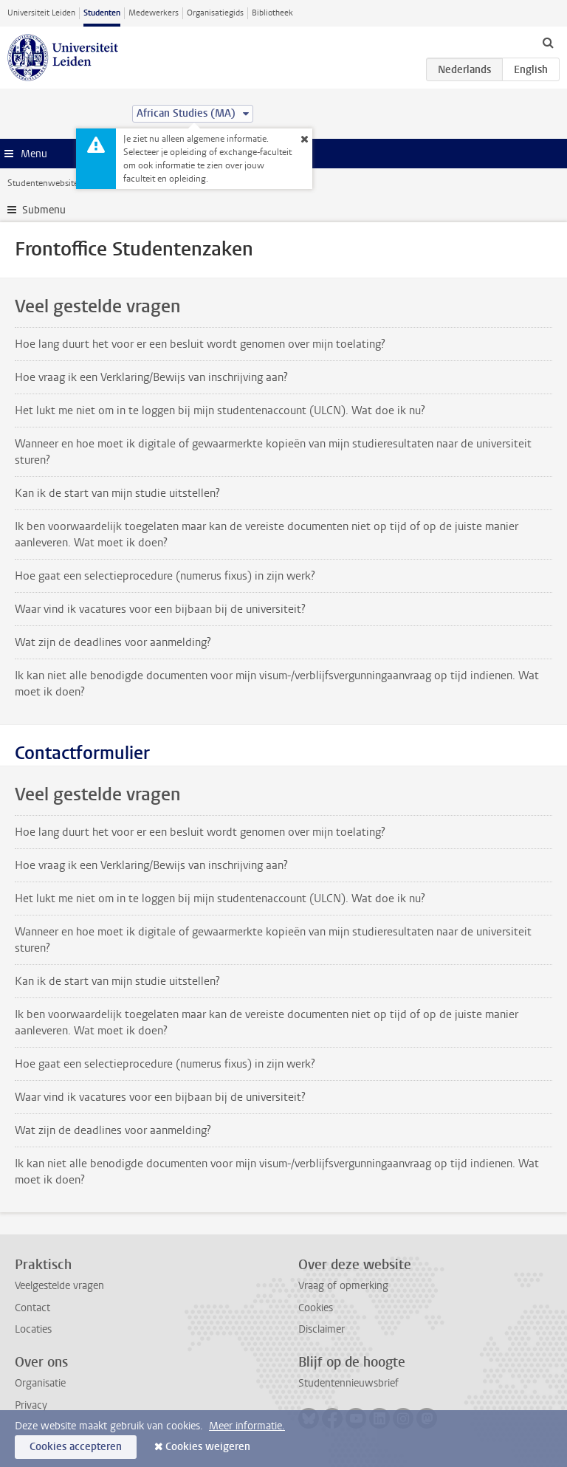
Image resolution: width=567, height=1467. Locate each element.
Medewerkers (153, 12)
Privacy (31, 1405)
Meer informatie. (247, 1426)
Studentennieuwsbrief (348, 1383)
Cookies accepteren (76, 1447)
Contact (32, 1308)
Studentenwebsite (42, 183)
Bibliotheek (272, 12)
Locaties (33, 1329)
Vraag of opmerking (343, 1286)
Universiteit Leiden (41, 12)
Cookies (315, 1308)
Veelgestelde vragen (59, 1286)
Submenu (44, 210)
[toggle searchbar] (548, 42)
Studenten (101, 12)
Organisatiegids (215, 12)
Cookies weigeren (207, 1447)
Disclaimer (321, 1329)
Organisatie (40, 1383)
